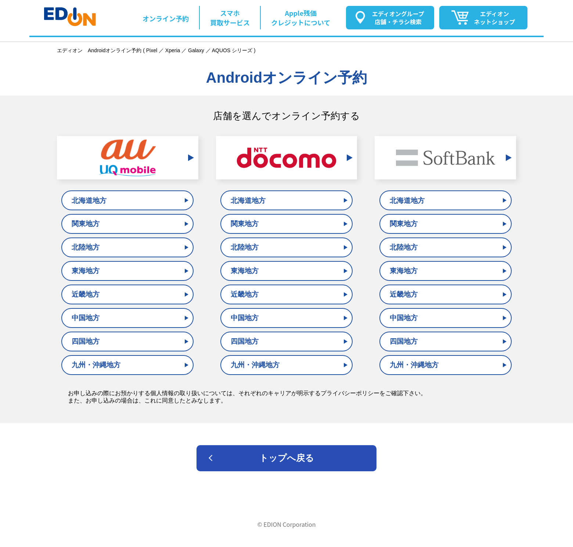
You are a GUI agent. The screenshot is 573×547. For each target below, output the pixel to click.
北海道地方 (89, 200)
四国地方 (86, 341)
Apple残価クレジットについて (300, 17)
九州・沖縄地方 (96, 365)
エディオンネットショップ (494, 17)
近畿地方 (86, 294)
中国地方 (86, 318)
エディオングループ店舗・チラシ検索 (398, 17)
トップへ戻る (286, 458)
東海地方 (86, 271)
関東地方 (86, 224)
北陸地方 (86, 247)
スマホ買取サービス (230, 17)
